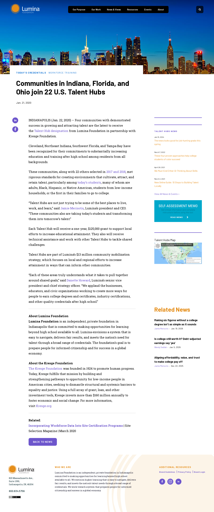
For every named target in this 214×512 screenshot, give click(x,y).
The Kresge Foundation (46, 368)
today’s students (89, 182)
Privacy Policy (184, 472)
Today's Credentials (31, 73)
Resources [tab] (132, 9)
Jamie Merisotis (72, 208)
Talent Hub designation (51, 131)
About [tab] (161, 9)
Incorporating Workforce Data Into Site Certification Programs (76, 425)
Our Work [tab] (96, 9)
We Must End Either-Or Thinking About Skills (176, 170)
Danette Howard (78, 280)
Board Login (199, 472)
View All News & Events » (166, 193)
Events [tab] (148, 9)
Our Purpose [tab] (79, 9)
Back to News (43, 441)
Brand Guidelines (167, 472)
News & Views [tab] (114, 9)
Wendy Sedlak (160, 347)
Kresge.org (43, 406)
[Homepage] (25, 9)
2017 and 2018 (116, 172)
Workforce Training (62, 73)
